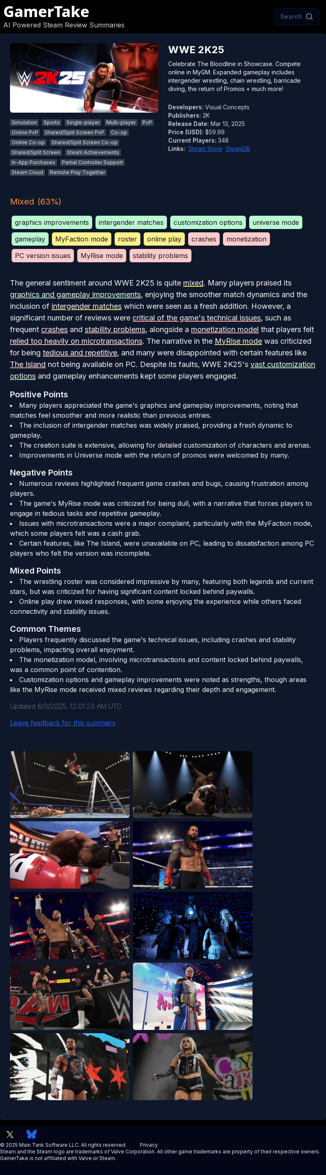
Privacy (149, 1145)
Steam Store (205, 148)
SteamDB (238, 148)
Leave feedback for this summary (63, 723)
